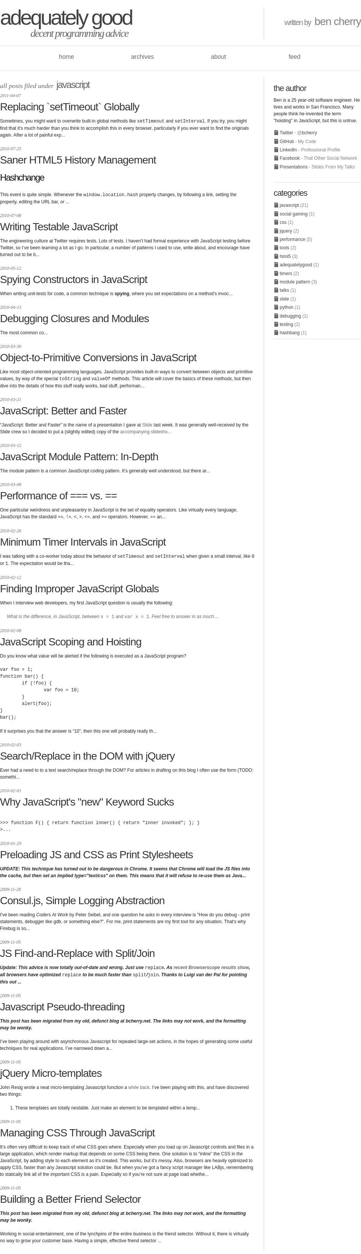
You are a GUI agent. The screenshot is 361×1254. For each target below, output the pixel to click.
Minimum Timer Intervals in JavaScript (83, 540)
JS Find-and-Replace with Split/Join (77, 951)
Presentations (293, 167)
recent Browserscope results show (211, 965)
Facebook (290, 158)
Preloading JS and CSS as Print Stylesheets (96, 852)
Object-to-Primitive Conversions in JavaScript (98, 357)
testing (286, 324)
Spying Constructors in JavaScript (73, 279)
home (66, 56)
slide (284, 299)
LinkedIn (288, 150)
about (218, 56)
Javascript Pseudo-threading (62, 1003)
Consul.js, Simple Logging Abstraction (82, 898)
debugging (290, 316)
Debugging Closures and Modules (74, 318)
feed (294, 56)
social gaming (293, 214)
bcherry (309, 132)
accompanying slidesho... (145, 430)
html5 (285, 256)
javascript (72, 84)
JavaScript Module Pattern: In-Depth (79, 455)
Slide (147, 423)
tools (284, 247)
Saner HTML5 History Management (78, 159)
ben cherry (338, 21)
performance (292, 239)
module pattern (295, 282)
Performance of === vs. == (58, 494)
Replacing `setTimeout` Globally (69, 107)
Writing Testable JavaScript (59, 226)
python (286, 307)
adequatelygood (296, 264)
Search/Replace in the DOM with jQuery (87, 753)
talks (284, 290)
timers (286, 273)
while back (139, 1084)
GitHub (287, 141)
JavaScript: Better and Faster (63, 409)
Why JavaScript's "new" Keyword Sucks (87, 799)
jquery (286, 231)
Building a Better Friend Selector (70, 1196)
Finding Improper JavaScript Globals (79, 586)
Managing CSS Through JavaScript (77, 1129)
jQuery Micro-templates (50, 1070)
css (283, 222)
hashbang (290, 332)
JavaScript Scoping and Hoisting (70, 639)
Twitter (286, 132)
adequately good (66, 17)
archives (142, 56)
